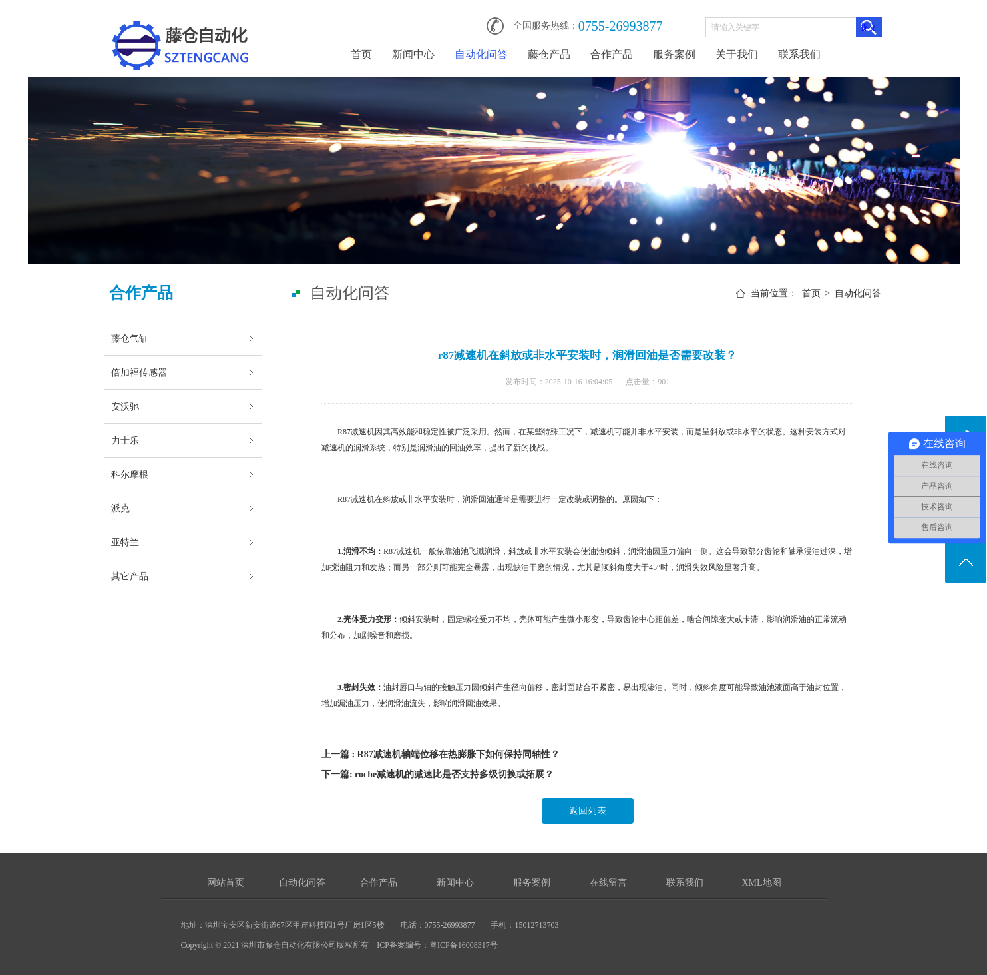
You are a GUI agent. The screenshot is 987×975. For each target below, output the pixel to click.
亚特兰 (125, 542)
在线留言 (608, 883)
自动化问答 (481, 54)
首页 (361, 54)
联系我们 (799, 54)
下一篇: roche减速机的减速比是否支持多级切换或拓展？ (437, 774)
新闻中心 (413, 54)
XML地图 (761, 883)
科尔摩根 (129, 474)
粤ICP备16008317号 (463, 945)
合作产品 (611, 54)
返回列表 (587, 811)
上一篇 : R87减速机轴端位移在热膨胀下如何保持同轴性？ (440, 754)
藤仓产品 (549, 54)
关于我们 (736, 54)
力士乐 (125, 440)
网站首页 (225, 883)
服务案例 (674, 54)
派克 (120, 508)
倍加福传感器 (139, 372)
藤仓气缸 (129, 338)
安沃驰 (125, 406)
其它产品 (129, 576)
